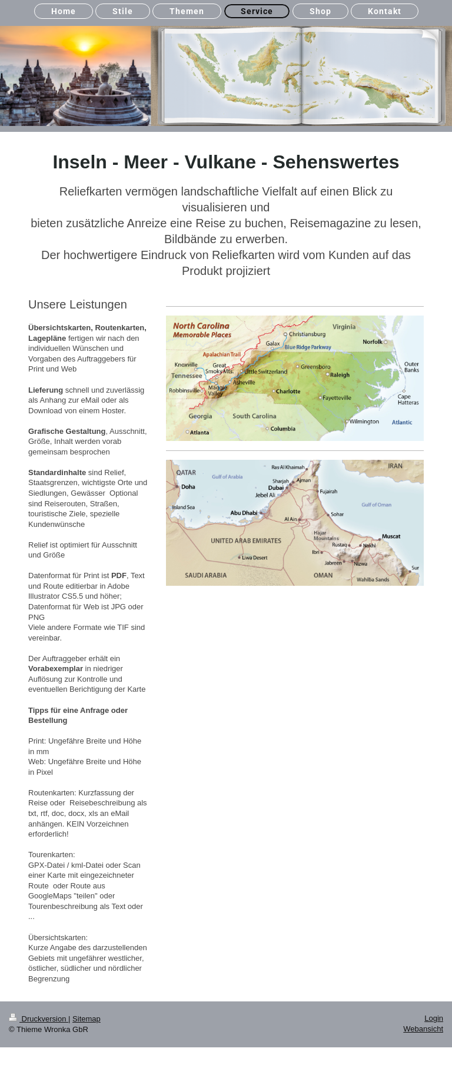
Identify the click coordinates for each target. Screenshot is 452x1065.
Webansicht (423, 1028)
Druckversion (38, 1018)
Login (433, 1018)
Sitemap (86, 1018)
